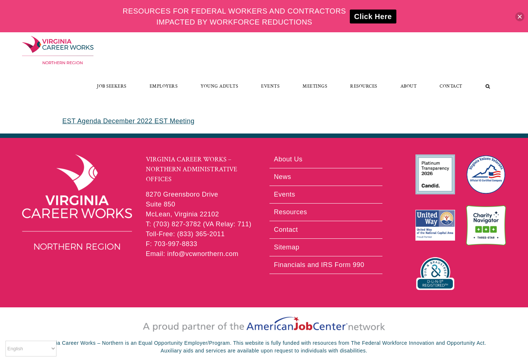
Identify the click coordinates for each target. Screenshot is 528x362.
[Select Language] (31, 348)
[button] (487, 86)
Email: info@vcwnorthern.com (192, 253)
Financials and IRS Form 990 (319, 264)
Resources (290, 212)
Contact (286, 229)
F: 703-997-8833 (172, 244)
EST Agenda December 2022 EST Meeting (128, 121)
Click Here (373, 16)
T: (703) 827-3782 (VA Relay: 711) (199, 224)
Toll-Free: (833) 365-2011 (185, 234)
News (282, 176)
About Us (288, 159)
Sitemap (287, 247)
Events (284, 194)
